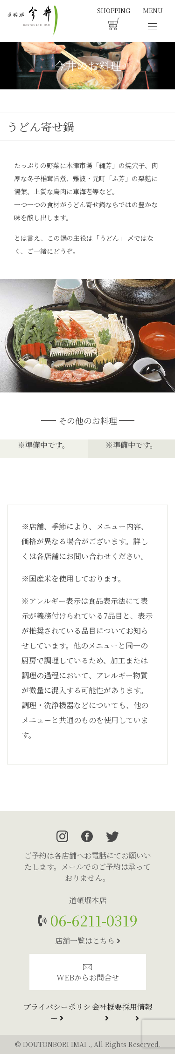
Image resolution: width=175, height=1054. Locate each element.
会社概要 (107, 1011)
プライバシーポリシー (57, 1012)
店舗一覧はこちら (87, 940)
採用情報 (137, 1011)
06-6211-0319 (92, 920)
